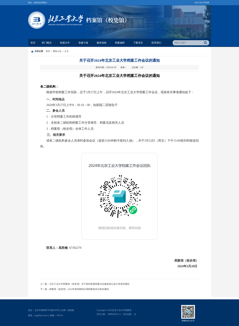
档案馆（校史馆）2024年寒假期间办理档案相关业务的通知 (79, 289)
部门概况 (47, 42)
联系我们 (156, 42)
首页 (32, 42)
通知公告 (57, 51)
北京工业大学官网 (201, 3)
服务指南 (101, 42)
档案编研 (120, 42)
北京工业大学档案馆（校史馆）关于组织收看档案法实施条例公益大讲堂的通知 (89, 284)
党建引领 (83, 42)
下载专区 (138, 42)
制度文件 (65, 42)
